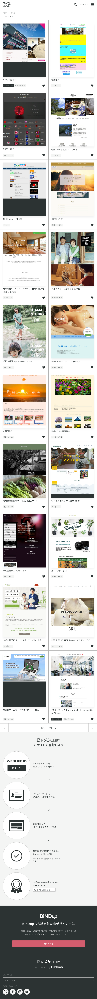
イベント (6, 225)
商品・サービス (20, 86)
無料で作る (49, 943)
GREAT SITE (8, 85)
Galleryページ (40, 763)
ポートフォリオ (57, 437)
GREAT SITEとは (42, 889)
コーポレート (56, 86)
